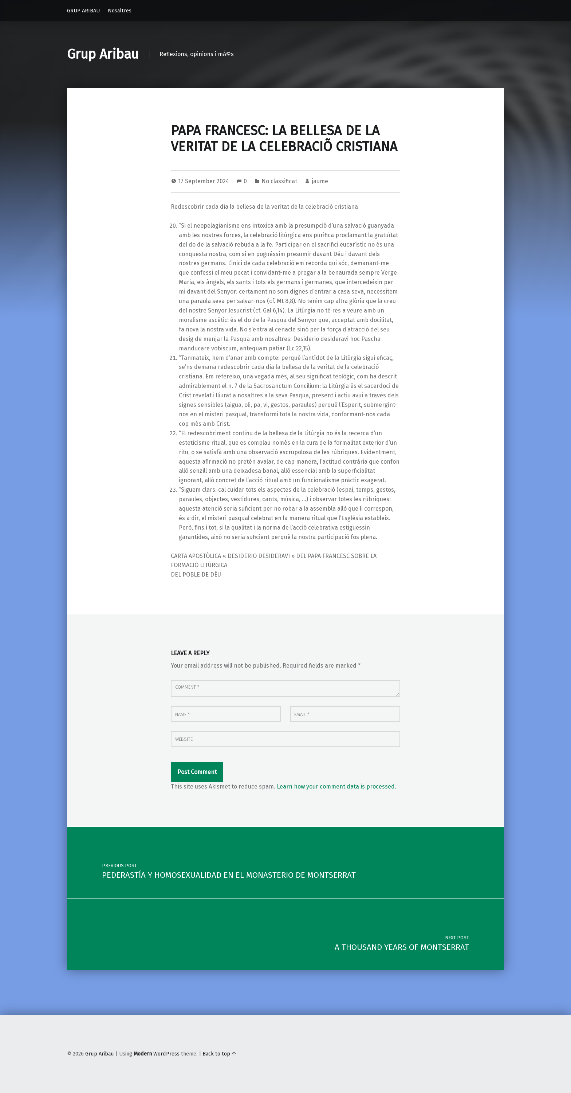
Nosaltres (119, 10)
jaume (320, 181)
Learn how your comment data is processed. (336, 786)
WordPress (166, 1053)
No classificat (279, 181)
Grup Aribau (103, 54)
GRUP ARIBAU (83, 10)
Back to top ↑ (219, 1053)
